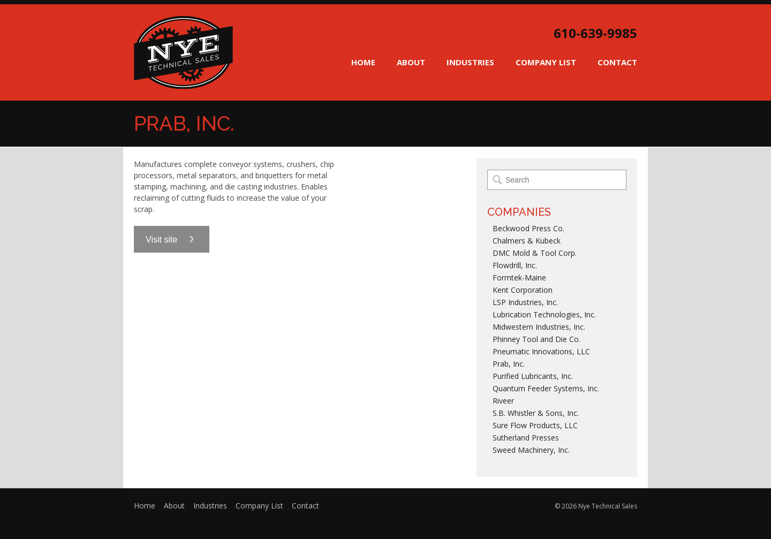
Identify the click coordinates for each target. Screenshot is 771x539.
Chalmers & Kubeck (527, 241)
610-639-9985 (595, 33)
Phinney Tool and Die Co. (536, 339)
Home (363, 62)
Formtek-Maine (519, 277)
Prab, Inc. (509, 364)
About (411, 62)
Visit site (172, 239)
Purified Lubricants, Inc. (533, 376)
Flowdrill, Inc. (515, 265)
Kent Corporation (523, 290)
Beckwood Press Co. (528, 228)
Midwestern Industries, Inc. (539, 327)
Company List (546, 62)
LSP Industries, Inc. (525, 302)
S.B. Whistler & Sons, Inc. (536, 413)
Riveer (503, 401)
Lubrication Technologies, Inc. (544, 314)
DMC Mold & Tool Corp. (535, 253)
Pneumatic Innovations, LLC (541, 351)
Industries (470, 62)
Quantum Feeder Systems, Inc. (546, 388)
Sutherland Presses (526, 437)
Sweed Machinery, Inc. (531, 450)
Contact (617, 62)
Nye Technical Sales (183, 52)
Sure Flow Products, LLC (535, 425)
